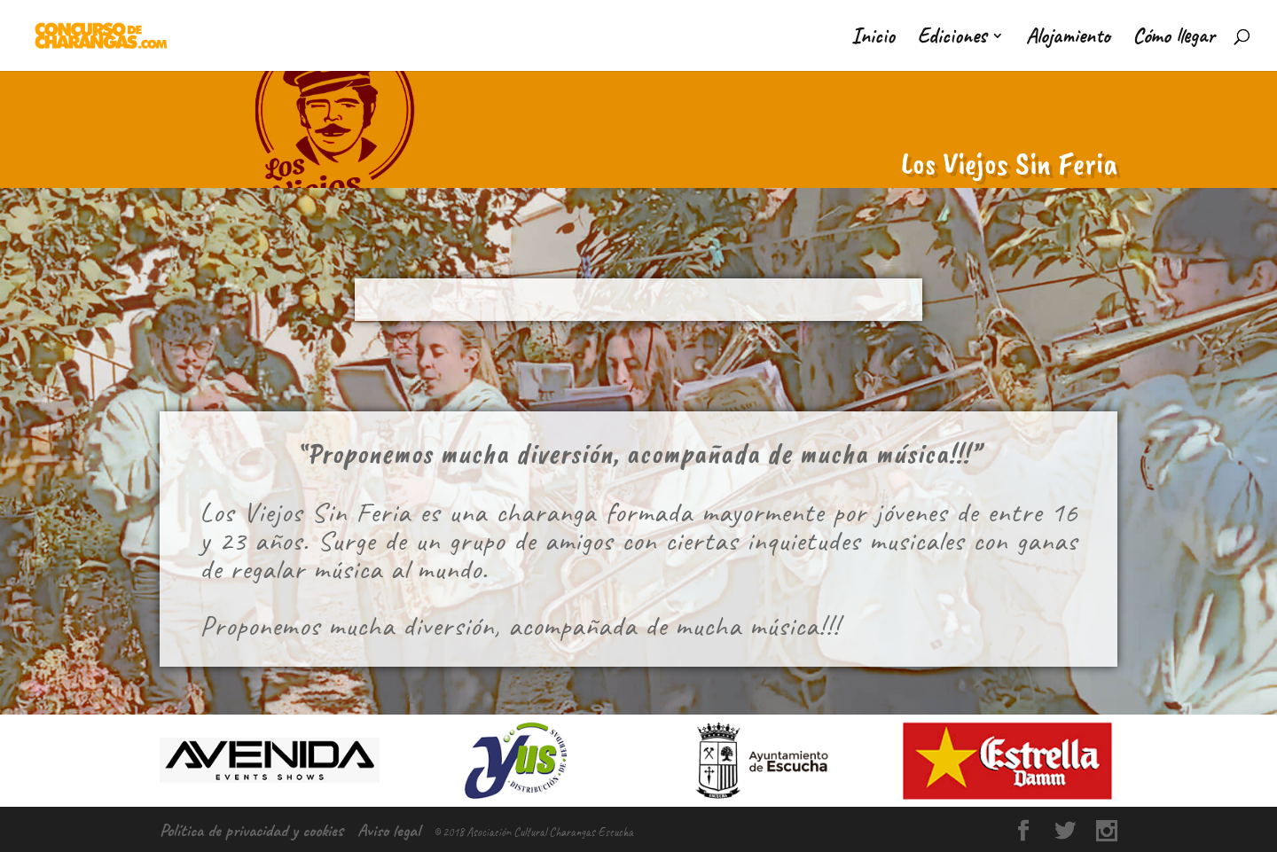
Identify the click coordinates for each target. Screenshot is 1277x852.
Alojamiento (1068, 39)
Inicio (873, 39)
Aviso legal (388, 830)
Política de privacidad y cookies (251, 830)
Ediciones (951, 39)
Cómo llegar (1173, 39)
